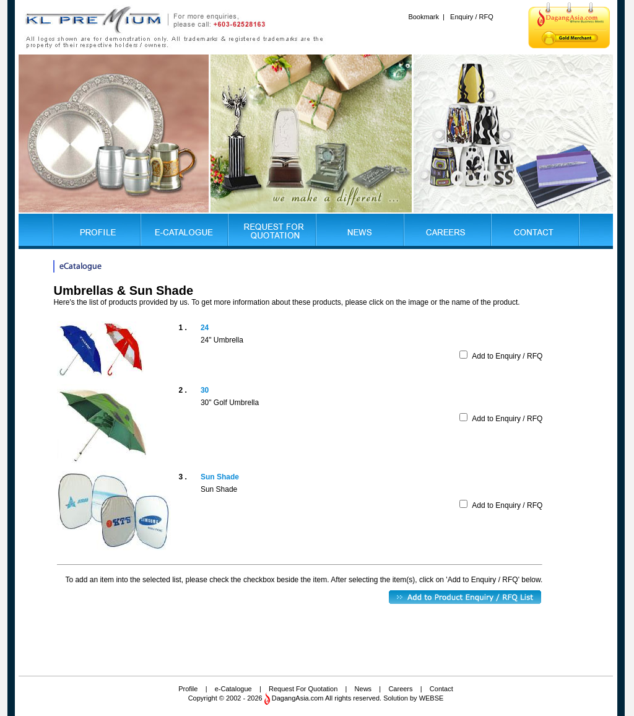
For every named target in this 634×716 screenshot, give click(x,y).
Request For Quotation (303, 688)
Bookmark (423, 16)
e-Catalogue (233, 688)
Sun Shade (220, 477)
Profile (188, 688)
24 (205, 327)
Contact (441, 688)
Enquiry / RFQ (471, 16)
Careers (400, 688)
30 (205, 390)
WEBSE (431, 698)
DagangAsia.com (298, 698)
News (363, 688)
